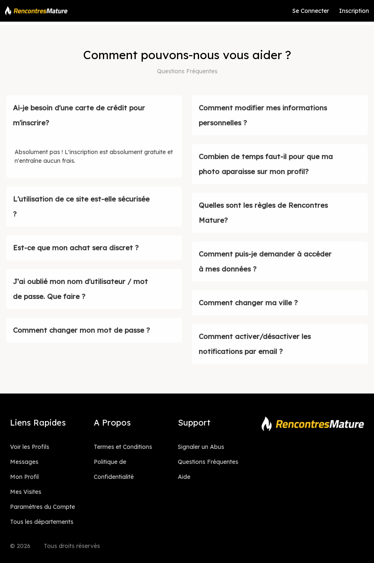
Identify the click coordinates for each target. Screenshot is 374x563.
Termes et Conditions (123, 447)
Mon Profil (24, 477)
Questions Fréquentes (208, 462)
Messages (24, 462)
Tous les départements (41, 522)
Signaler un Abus (201, 447)
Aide (184, 477)
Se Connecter (310, 11)
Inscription (354, 11)
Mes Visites (25, 492)
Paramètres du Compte (42, 507)
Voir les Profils (29, 447)
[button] (94, 115)
